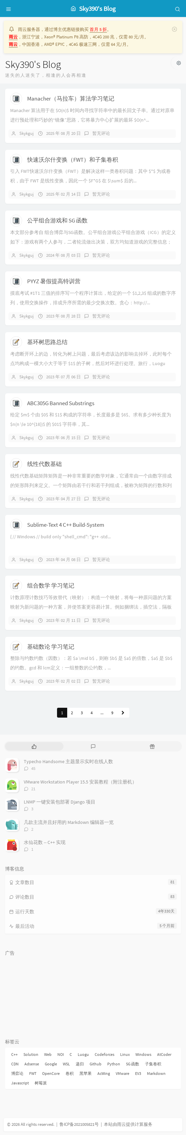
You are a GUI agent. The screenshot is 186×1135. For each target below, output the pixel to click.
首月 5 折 (98, 29)
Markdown (156, 1073)
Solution (30, 1054)
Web (48, 1054)
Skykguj (26, 133)
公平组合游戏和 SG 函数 (57, 220)
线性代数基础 (44, 464)
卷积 (70, 1073)
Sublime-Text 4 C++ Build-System (65, 524)
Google (51, 1063)
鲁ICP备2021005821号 (79, 1124)
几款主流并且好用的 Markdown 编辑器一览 (69, 822)
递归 (80, 1063)
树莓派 (41, 1082)
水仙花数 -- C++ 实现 (45, 842)
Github (95, 1063)
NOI (60, 1054)
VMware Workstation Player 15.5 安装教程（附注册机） (80, 782)
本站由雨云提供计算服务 (128, 1124)
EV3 (138, 1073)
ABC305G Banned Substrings (60, 403)
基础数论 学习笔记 (50, 646)
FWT (32, 1073)
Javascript (20, 1082)
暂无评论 (101, 133)
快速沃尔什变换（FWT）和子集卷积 (72, 159)
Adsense (31, 1063)
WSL (66, 1063)
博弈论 (17, 1073)
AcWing (103, 1073)
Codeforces (104, 1054)
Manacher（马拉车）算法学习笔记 (70, 98)
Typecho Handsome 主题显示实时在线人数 (68, 761)
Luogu (83, 1054)
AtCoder (164, 1054)
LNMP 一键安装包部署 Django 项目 (59, 802)
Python (113, 1063)
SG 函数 (132, 1063)
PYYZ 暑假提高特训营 (53, 281)
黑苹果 (85, 1073)
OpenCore (51, 1073)
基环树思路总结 (47, 342)
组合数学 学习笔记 (50, 585)
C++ (14, 1054)
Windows (143, 1054)
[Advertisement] (93, 993)
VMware (122, 1073)
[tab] (33, 746)
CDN (15, 1063)
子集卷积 (153, 1063)
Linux (125, 1054)
